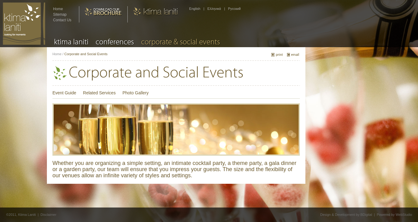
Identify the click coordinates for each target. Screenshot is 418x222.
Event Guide (64, 92)
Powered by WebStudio (394, 214)
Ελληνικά (214, 8)
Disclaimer (48, 214)
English (194, 8)
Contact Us (62, 20)
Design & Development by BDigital (346, 214)
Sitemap (60, 14)
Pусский (234, 8)
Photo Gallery (135, 92)
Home (58, 9)
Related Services (99, 92)
